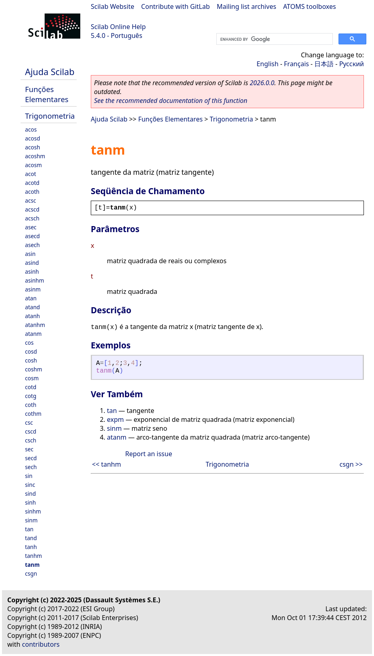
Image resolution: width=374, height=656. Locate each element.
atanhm (35, 325)
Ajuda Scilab (49, 72)
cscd (30, 431)
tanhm (33, 556)
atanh (32, 316)
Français (296, 63)
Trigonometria (50, 116)
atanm (33, 333)
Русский (351, 63)
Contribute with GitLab (175, 6)
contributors (41, 644)
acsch (32, 218)
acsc (30, 200)
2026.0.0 (262, 82)
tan (29, 529)
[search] (273, 39)
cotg (30, 396)
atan (31, 298)
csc (29, 422)
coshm (33, 369)
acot (30, 174)
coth (30, 405)
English (267, 63)
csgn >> (351, 464)
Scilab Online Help (118, 26)
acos (31, 129)
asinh (32, 271)
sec (29, 449)
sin (28, 476)
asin (30, 254)
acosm (33, 165)
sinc (30, 484)
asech (32, 245)
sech (31, 467)
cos (29, 342)
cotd (30, 387)
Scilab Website (112, 6)
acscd (32, 209)
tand (31, 538)
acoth (32, 191)
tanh (31, 547)
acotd (32, 183)
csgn (31, 573)
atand (32, 307)
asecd (32, 236)
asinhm (34, 280)
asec (30, 227)
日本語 (324, 63)
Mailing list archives (246, 6)
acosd (32, 138)
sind (30, 493)
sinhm (33, 511)
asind (32, 262)
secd (31, 458)
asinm (33, 289)
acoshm (35, 156)
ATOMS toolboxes (309, 6)
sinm (31, 520)
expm (115, 419)
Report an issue (148, 453)
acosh (32, 147)
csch (30, 440)
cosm (32, 378)
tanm (32, 564)
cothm (33, 413)
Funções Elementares (47, 94)
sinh (30, 502)
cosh (31, 360)
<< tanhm (106, 464)
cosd (31, 351)
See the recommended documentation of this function (170, 100)
